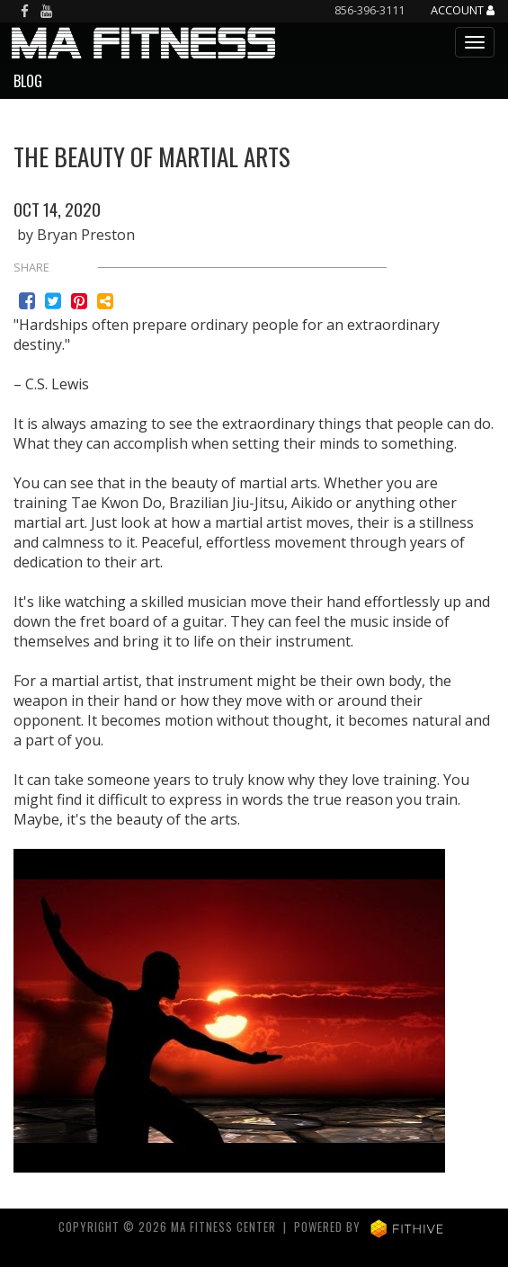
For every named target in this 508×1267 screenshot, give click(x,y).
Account (463, 10)
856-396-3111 (369, 10)
